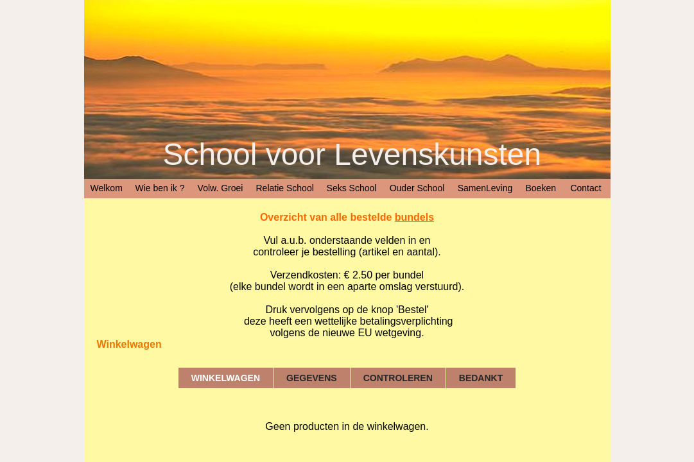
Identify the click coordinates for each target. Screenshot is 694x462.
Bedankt (481, 378)
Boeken (541, 188)
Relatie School (285, 188)
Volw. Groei (220, 188)
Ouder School (417, 188)
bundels (414, 217)
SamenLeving (485, 188)
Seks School (352, 188)
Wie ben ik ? (160, 188)
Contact (585, 188)
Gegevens (311, 378)
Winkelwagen (225, 378)
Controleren (398, 378)
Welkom (107, 188)
